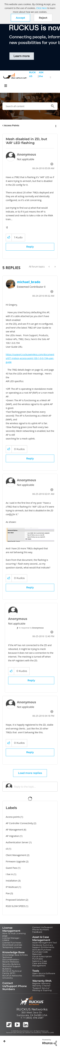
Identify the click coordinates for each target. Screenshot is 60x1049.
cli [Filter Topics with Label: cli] (7, 848)
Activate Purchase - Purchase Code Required (42, 951)
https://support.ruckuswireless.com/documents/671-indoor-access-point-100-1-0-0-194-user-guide (30, 358)
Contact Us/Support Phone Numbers (42, 928)
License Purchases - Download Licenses (12, 943)
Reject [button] (43, 17)
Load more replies (30, 773)
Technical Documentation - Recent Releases (11, 959)
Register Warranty (41, 983)
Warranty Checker (41, 985)
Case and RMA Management (39, 964)
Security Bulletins (11, 964)
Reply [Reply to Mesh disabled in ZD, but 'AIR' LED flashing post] (30, 246)
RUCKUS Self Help (32, 78)
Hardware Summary (42, 945)
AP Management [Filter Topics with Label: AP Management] (14, 829)
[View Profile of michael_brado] (28, 282)
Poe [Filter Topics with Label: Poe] (8, 893)
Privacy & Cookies (23, 1032)
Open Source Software (43, 973)
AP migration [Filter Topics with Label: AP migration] (12, 835)
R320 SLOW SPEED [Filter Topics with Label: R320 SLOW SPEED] (15, 906)
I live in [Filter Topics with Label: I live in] (9, 874)
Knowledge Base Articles (15, 955)
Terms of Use (11, 1032)
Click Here (41, 8)
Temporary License (12, 947)
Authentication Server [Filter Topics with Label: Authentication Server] (17, 842)
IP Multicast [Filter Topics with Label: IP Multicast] (12, 886)
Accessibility (38, 975)
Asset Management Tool (44, 942)
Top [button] (4, 1041)
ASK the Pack (41, 78)
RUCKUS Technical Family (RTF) (11, 972)
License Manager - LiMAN (11, 939)
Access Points (11, 125)
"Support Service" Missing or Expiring (42, 989)
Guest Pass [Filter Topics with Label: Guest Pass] (11, 867)
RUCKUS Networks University (12, 976)
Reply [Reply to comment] (30, 458)
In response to (31, 627)
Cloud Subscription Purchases (42, 957)
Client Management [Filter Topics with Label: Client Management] (16, 855)
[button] (20, 18)
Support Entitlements (43, 947)
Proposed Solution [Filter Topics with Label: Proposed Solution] (15, 899)
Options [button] (55, 125)
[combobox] (30, 106)
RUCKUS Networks (32, 1009)
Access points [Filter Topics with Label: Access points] (13, 816)
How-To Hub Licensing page (14, 934)
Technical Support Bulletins (11, 967)
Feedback (37, 932)
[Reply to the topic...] (34, 786)
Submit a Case (39, 961)
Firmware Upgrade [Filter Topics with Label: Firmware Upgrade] (15, 861)
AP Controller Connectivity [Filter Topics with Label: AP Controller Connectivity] (19, 823)
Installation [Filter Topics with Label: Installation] (11, 880)
